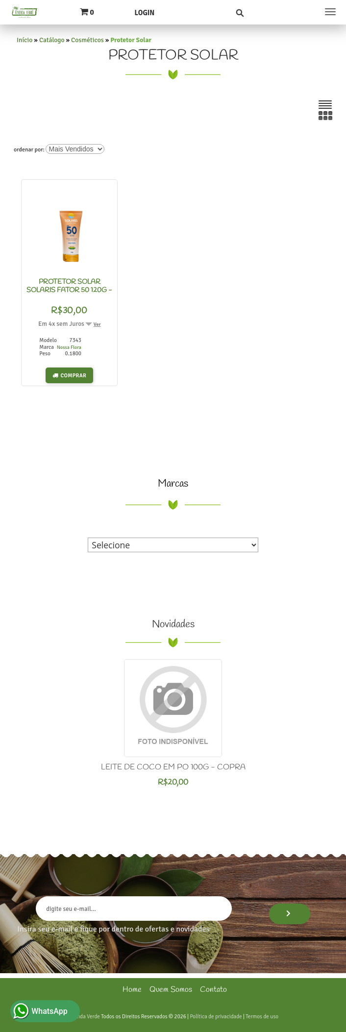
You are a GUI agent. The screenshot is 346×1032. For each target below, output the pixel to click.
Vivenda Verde (84, 1016)
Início (24, 40)
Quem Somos (170, 989)
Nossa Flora (69, 347)
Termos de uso (262, 1016)
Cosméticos (87, 40)
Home (132, 989)
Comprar (73, 375)
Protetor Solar (130, 40)
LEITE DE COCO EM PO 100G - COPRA (173, 767)
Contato (213, 989)
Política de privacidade (216, 1016)
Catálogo (52, 40)
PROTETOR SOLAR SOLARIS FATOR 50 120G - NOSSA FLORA (69, 290)
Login (144, 12)
